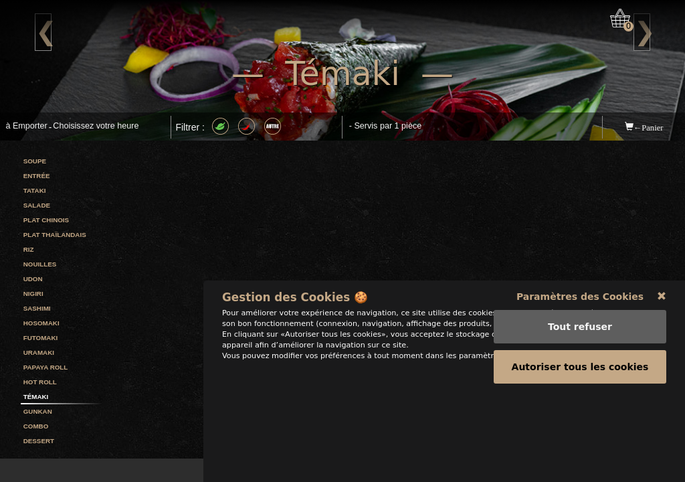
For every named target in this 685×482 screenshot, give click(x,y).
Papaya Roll (45, 367)
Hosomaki (41, 323)
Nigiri (33, 293)
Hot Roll (40, 382)
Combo (36, 426)
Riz (28, 249)
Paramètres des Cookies (580, 377)
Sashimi (37, 308)
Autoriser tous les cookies (580, 448)
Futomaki (40, 337)
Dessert (38, 441)
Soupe (34, 161)
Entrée (36, 175)
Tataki (34, 190)
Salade (36, 205)
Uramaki (38, 352)
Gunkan (37, 411)
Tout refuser (580, 407)
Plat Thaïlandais (54, 234)
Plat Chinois (46, 220)
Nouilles (40, 264)
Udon (33, 279)
